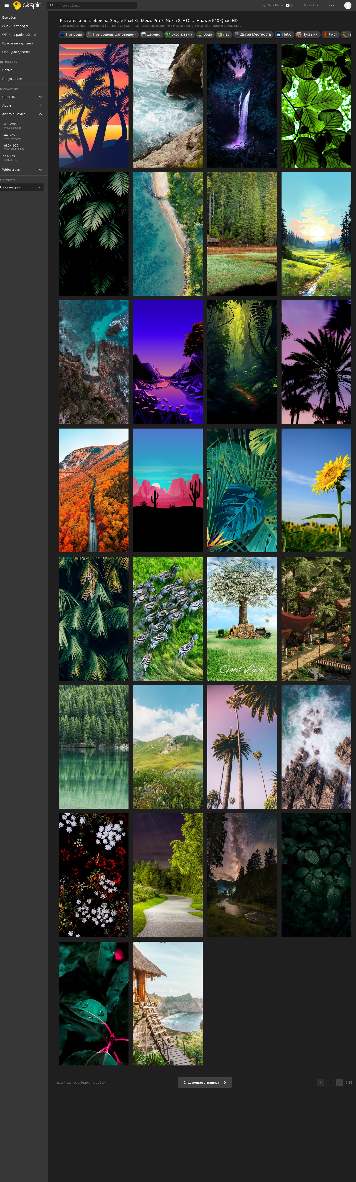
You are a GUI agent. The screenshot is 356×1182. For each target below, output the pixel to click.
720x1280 (18, 156)
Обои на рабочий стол (25, 34)
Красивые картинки (23, 43)
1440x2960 (19, 124)
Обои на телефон (21, 26)
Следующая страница (206, 1082)
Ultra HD (14, 97)
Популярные (21, 78)
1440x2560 (34, 134)
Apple (12, 105)
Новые (16, 70)
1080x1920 (19, 145)
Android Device (19, 114)
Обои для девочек (22, 52)
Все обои (15, 17)
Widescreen (17, 169)
